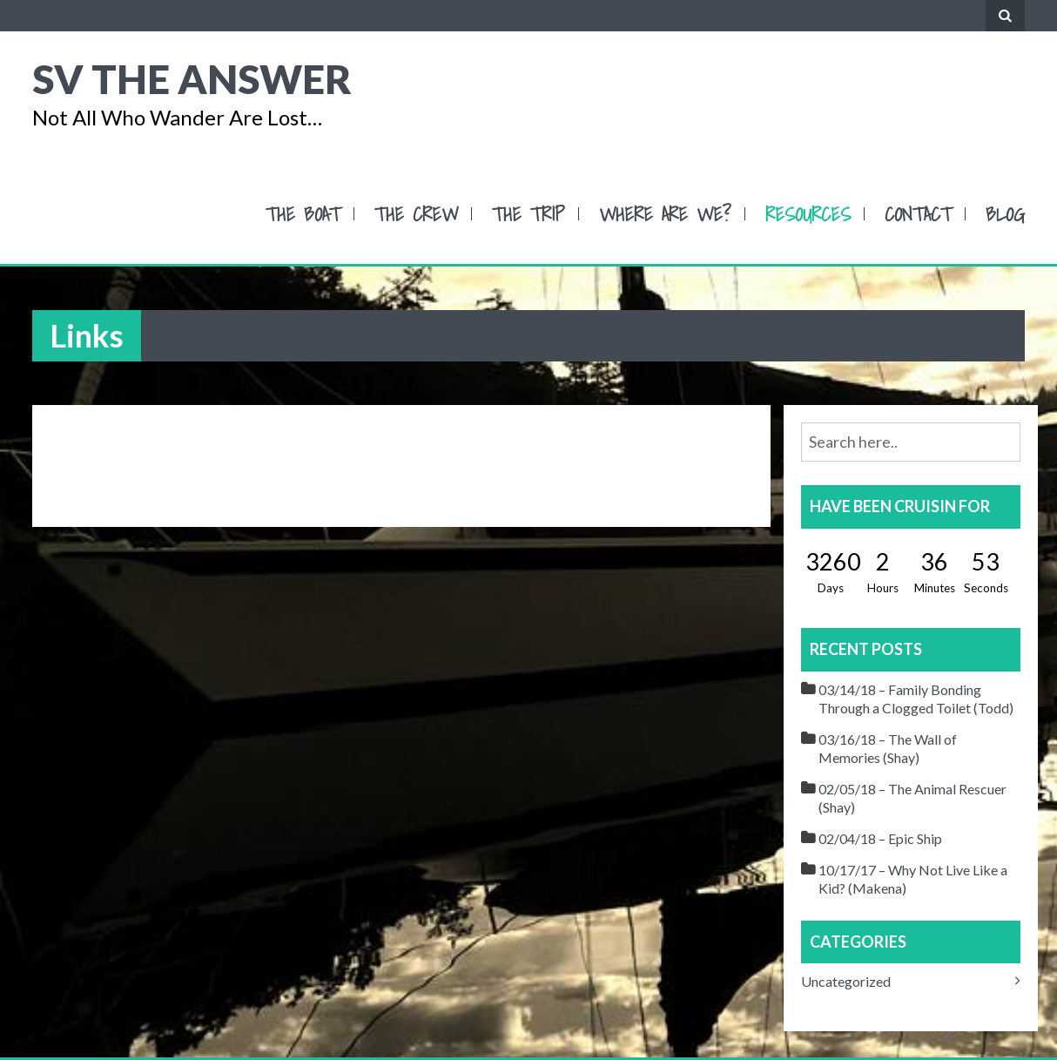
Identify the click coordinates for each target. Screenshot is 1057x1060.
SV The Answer (192, 79)
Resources (808, 213)
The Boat (303, 213)
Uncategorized (846, 981)
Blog (1005, 213)
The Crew (416, 213)
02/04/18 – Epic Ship (880, 838)
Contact (918, 213)
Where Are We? (665, 213)
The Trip (528, 213)
